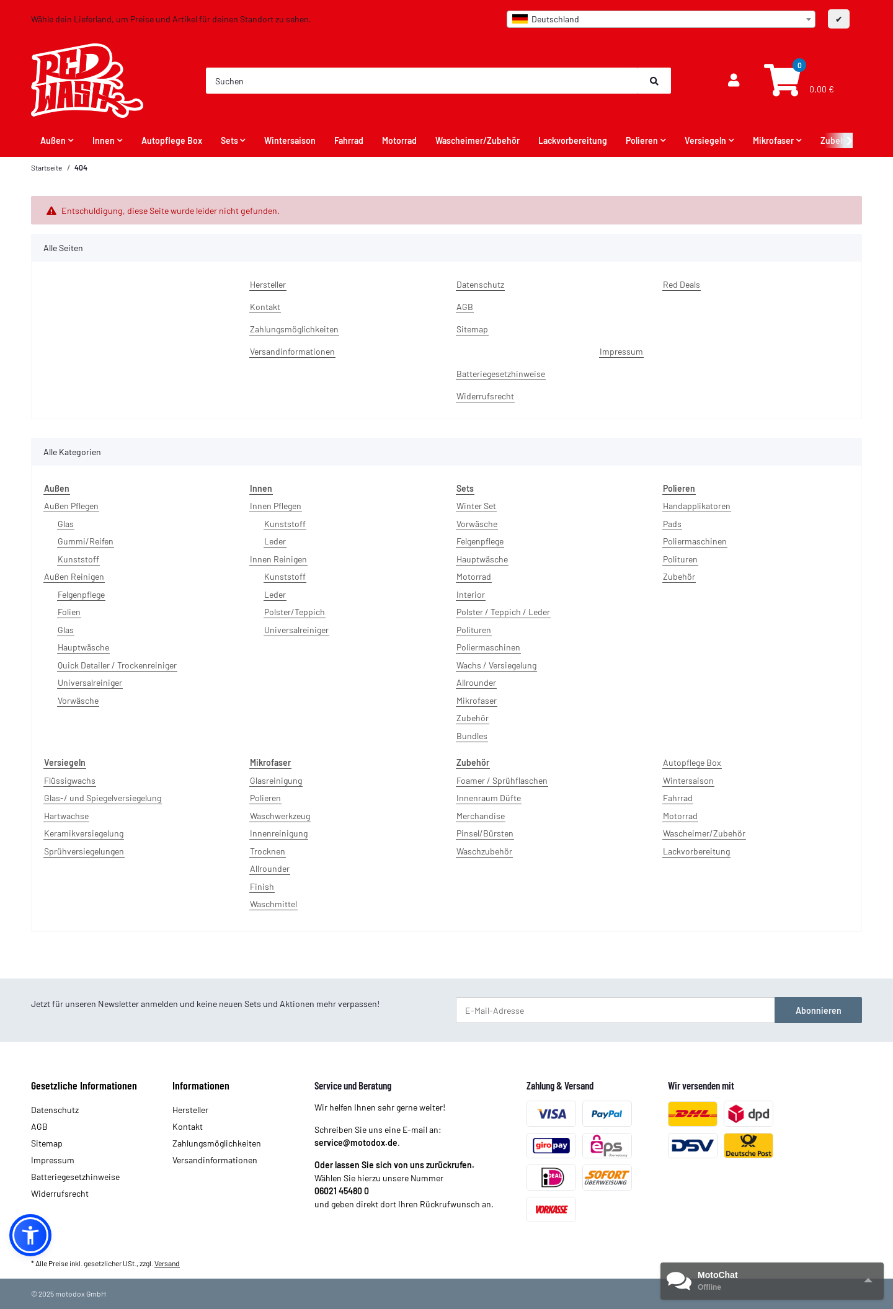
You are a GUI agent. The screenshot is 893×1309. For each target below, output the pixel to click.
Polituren (473, 629)
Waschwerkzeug (280, 815)
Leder (275, 541)
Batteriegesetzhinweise (500, 373)
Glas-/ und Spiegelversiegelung (102, 797)
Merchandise (480, 815)
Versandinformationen (292, 351)
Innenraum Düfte (488, 797)
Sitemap (472, 329)
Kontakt (265, 306)
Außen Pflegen (71, 505)
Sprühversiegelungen (84, 851)
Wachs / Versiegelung (496, 665)
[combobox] (661, 19)
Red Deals (681, 284)
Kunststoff (78, 559)
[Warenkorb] (797, 81)
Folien (69, 611)
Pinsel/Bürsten (484, 833)
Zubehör (472, 717)
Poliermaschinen (488, 647)
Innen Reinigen (278, 559)
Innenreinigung (279, 833)
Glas (66, 523)
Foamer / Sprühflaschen (502, 780)
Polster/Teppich (294, 611)
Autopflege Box (692, 762)
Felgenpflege (81, 594)
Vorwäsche (78, 700)
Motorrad (473, 576)
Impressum (621, 351)
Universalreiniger (90, 682)
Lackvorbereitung (696, 851)
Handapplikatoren (697, 505)
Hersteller (268, 284)
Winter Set (476, 505)
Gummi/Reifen (85, 541)
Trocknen (267, 851)
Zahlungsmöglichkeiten (294, 329)
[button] (734, 81)
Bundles (471, 735)
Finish (262, 886)
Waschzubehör (484, 851)
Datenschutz (480, 284)
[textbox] (661, 19)
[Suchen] (422, 81)
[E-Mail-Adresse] (615, 1010)
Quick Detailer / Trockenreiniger (117, 665)
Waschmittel (273, 904)
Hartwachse (66, 815)
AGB (464, 306)
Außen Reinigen (74, 576)
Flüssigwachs (70, 780)
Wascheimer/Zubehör (704, 833)
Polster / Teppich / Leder (503, 611)
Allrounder (476, 682)
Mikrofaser (476, 700)
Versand (167, 1263)
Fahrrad (678, 797)
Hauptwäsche (83, 647)
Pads (672, 523)
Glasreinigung (276, 780)
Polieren (265, 797)
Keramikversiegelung (83, 833)
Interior (470, 594)
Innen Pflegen (275, 505)
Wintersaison (688, 780)
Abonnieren (819, 1010)
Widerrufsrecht (485, 396)
